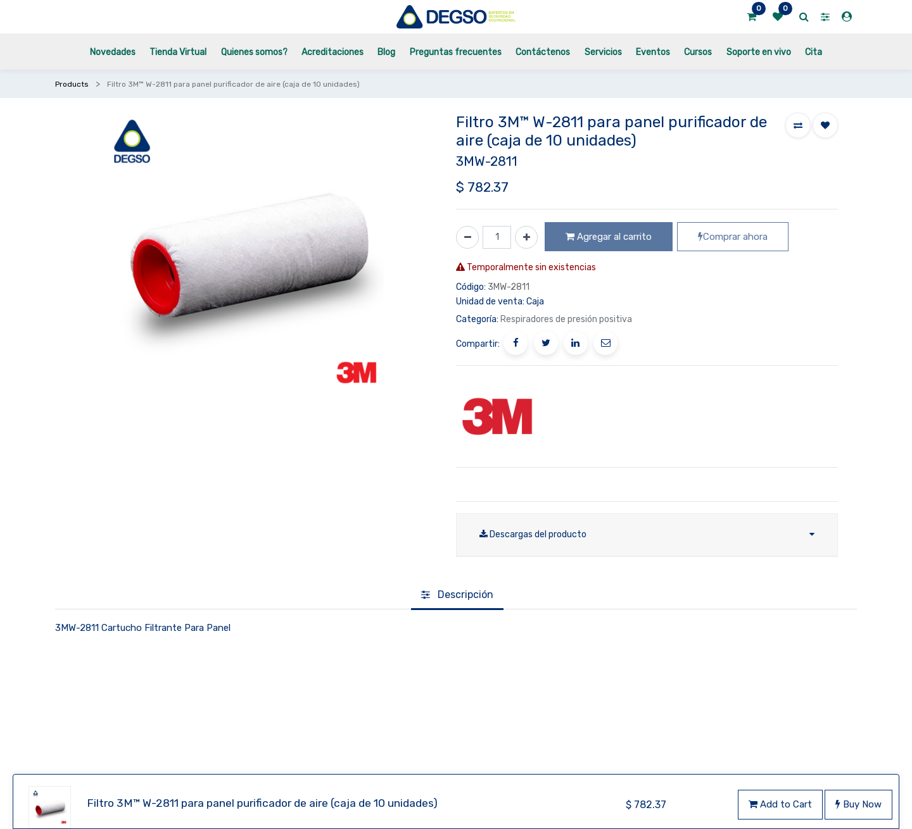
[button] (798, 125)
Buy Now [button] (858, 804)
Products (72, 84)
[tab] (457, 575)
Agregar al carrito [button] (609, 236)
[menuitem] (112, 51)
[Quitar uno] (467, 237)
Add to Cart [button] (780, 804)
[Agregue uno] (526, 237)
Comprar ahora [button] (733, 236)
